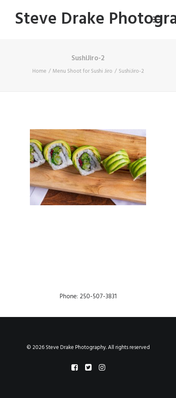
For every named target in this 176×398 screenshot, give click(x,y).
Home (39, 71)
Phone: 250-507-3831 (88, 297)
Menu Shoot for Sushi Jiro (82, 71)
